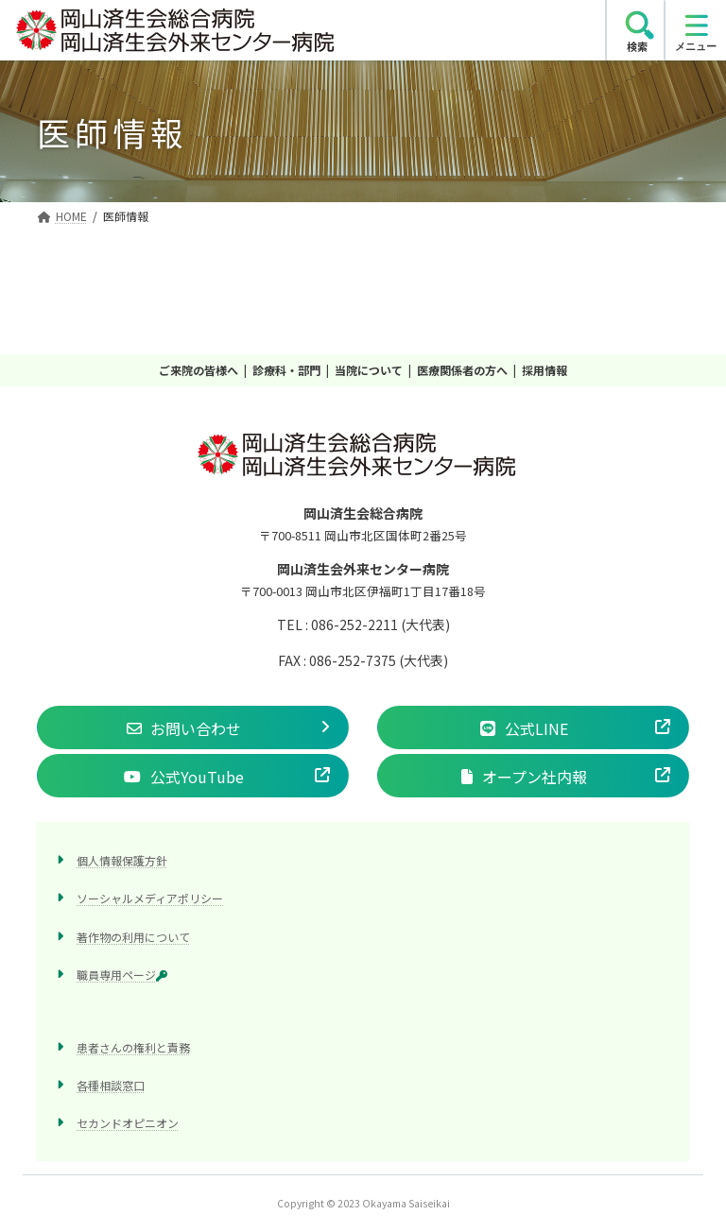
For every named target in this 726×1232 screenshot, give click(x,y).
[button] (193, 727)
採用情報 (544, 370)
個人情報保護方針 (122, 860)
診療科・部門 (286, 370)
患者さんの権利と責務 (133, 1046)
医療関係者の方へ (462, 370)
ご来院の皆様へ (198, 370)
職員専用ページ (122, 974)
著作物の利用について (133, 936)
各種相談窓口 (111, 1085)
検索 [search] (637, 46)
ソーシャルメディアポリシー (150, 898)
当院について (369, 370)
